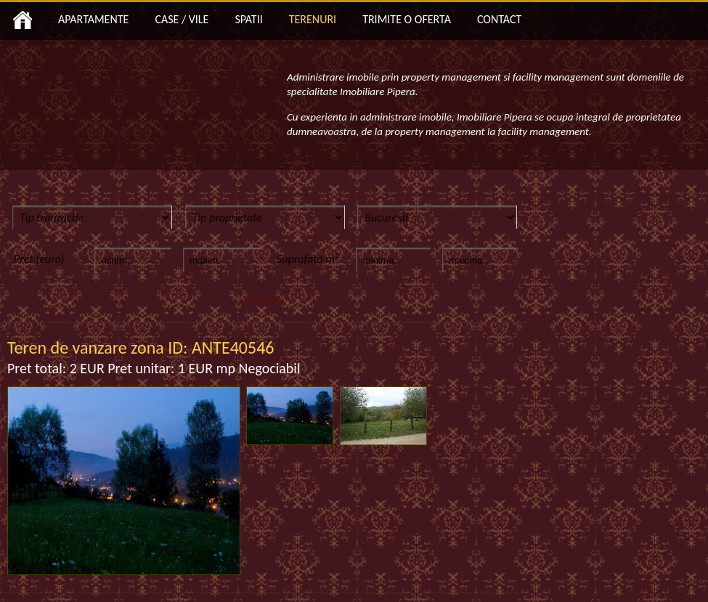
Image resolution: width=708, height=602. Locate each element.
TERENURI (312, 19)
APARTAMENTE (93, 19)
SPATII (248, 19)
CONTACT (499, 19)
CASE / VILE (181, 19)
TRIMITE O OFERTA (406, 19)
